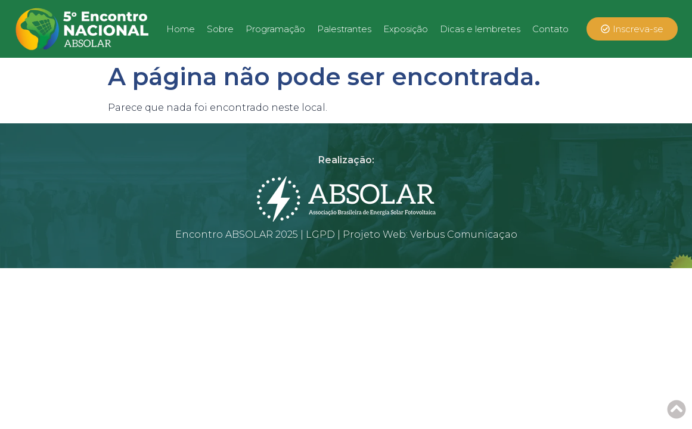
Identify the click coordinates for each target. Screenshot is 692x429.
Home (180, 29)
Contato (550, 29)
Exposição (405, 29)
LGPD (320, 234)
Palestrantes (344, 29)
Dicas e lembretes (480, 29)
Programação (275, 29)
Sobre (220, 29)
